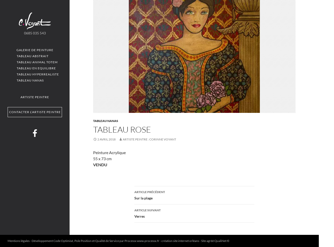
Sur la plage (194, 194)
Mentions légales (19, 241)
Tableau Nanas (30, 80)
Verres (194, 212)
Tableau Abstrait (33, 56)
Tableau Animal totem (37, 62)
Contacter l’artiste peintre (35, 112)
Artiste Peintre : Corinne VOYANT (149, 139)
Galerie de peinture (34, 50)
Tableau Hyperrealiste (38, 74)
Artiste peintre (34, 97)
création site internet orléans (180, 241)
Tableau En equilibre (36, 68)
